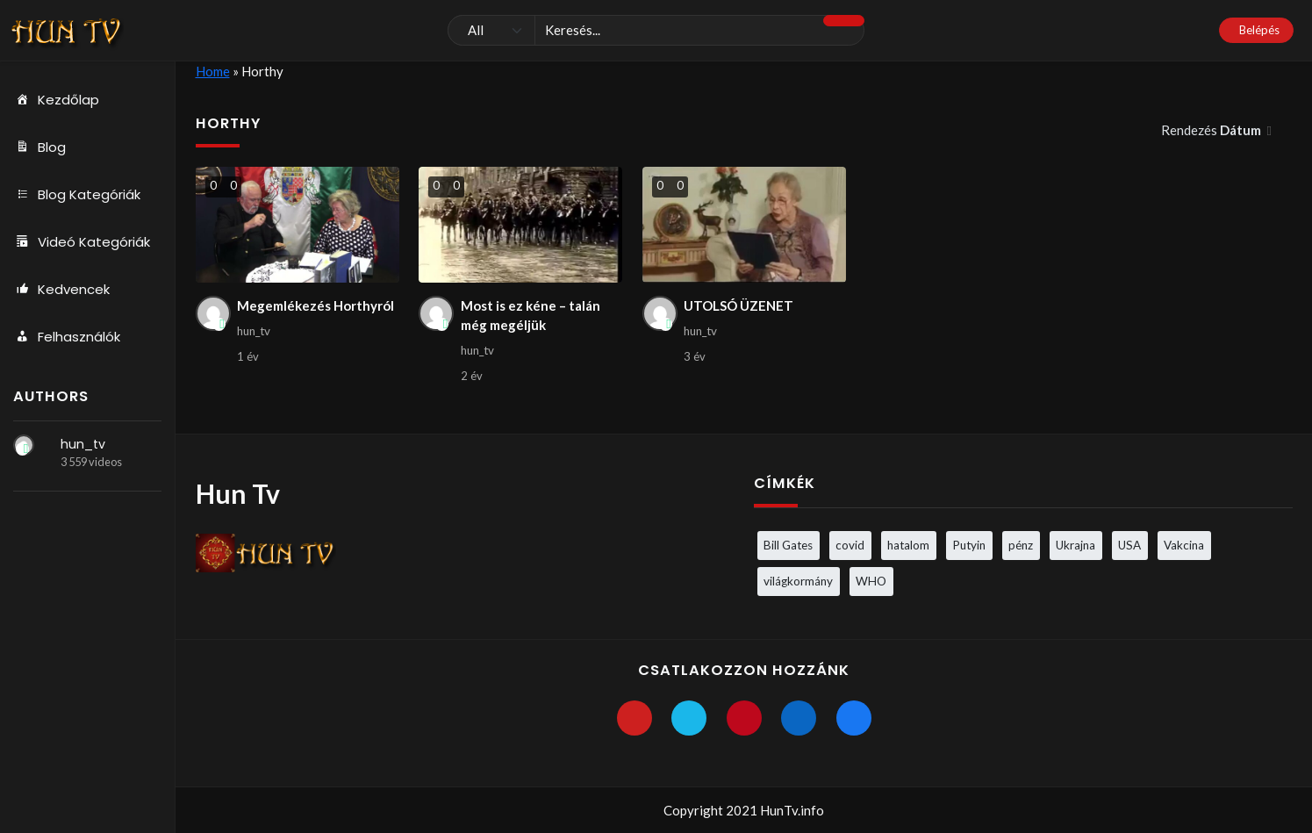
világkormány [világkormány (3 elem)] (798, 581)
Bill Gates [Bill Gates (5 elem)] (788, 545)
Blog (39, 147)
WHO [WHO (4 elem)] (871, 581)
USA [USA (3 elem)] (1129, 545)
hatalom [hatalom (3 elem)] (908, 545)
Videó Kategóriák (81, 242)
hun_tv (83, 444)
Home (213, 71)
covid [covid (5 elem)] (849, 545)
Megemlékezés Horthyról (315, 305)
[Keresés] (656, 31)
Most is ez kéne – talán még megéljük (530, 316)
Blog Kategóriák (76, 195)
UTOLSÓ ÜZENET (738, 305)
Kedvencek (61, 289)
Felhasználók (66, 337)
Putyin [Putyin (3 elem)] (969, 545)
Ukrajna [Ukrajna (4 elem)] (1075, 545)
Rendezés (1212, 130)
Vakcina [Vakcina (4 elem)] (1184, 545)
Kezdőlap (56, 100)
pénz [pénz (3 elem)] (1020, 545)
